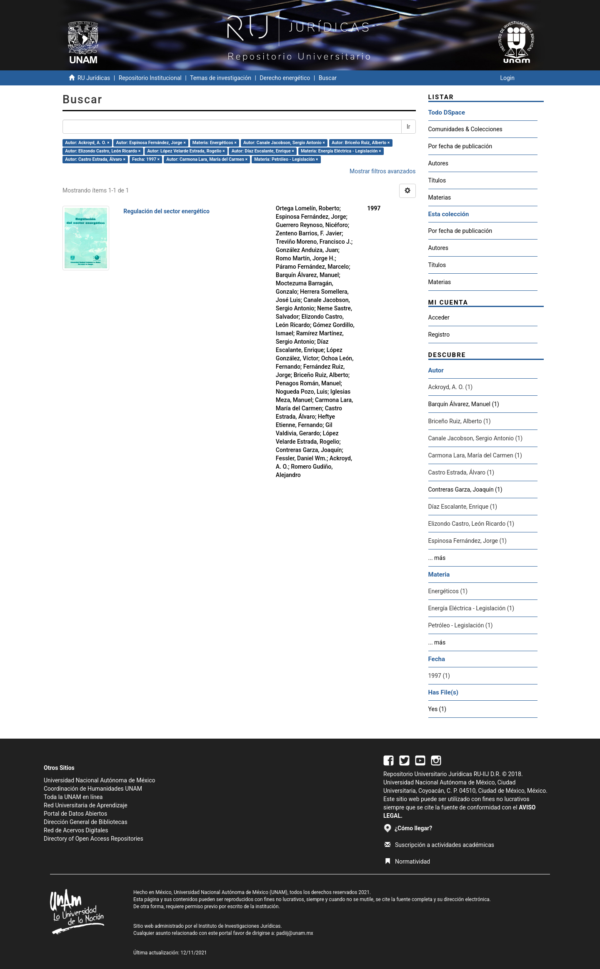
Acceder (439, 317)
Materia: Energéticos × (214, 142)
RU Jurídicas (94, 78)
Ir (408, 126)
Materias (439, 197)
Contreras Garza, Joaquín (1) (465, 489)
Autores (438, 163)
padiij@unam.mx (294, 933)
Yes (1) (437, 709)
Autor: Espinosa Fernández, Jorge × (151, 142)
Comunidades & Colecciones (465, 129)
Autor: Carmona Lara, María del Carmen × (207, 159)
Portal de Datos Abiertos (75, 813)
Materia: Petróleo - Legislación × (286, 159)
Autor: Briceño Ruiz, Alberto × (361, 142)
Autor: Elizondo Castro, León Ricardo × (102, 151)
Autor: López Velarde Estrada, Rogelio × (186, 151)
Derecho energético (285, 78)
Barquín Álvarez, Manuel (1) (463, 404)
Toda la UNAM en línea (73, 797)
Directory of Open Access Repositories (93, 838)
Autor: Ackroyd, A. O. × (87, 142)
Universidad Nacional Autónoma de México (99, 780)
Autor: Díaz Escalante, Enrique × (263, 151)
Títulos (437, 180)
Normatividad (407, 861)
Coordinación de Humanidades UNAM (93, 788)
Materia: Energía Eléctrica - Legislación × (341, 151)
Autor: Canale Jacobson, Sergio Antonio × (284, 142)
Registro (439, 334)
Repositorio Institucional (150, 78)
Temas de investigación (220, 78)
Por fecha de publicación (460, 146)
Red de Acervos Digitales (76, 830)
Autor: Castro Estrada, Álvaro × (95, 159)
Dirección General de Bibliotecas (86, 822)
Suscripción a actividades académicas (439, 845)
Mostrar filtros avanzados (383, 171)
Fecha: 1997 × (146, 159)
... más (437, 557)
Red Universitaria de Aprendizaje (86, 805)
